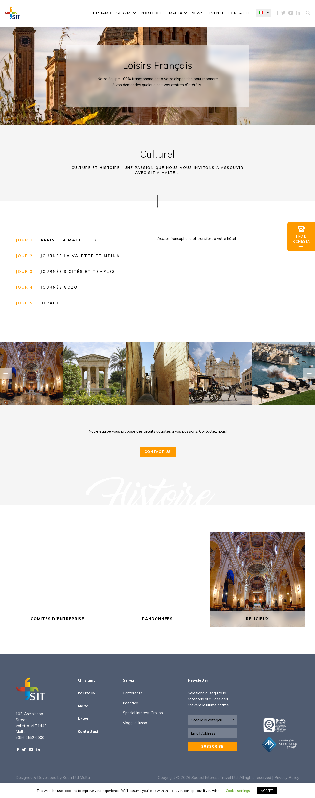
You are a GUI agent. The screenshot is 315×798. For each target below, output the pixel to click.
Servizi (124, 13)
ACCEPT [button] (267, 791)
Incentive (130, 703)
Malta (176, 13)
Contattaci (88, 731)
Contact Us (157, 456)
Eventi (216, 13)
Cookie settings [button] (238, 791)
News (197, 13)
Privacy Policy (286, 777)
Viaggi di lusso (135, 722)
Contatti (238, 13)
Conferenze (133, 693)
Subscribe (212, 746)
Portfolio (152, 13)
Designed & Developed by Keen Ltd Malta (53, 777)
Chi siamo (100, 13)
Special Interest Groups (143, 712)
